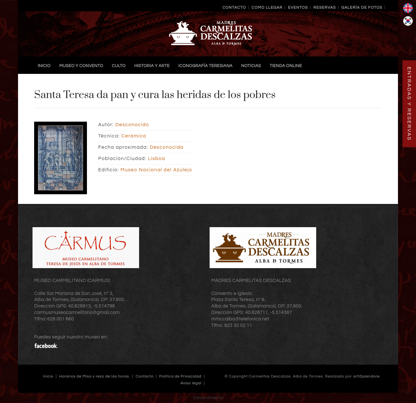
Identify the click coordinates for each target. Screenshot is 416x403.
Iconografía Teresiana (205, 66)
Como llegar (266, 7)
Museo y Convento (81, 66)
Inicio (44, 66)
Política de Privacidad (180, 376)
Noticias (251, 66)
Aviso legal (191, 383)
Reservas (324, 7)
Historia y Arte (152, 66)
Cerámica (134, 136)
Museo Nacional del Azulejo (156, 169)
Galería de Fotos (362, 7)
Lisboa (156, 158)
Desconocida (167, 147)
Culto (119, 66)
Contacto (234, 7)
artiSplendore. (367, 376)
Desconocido (132, 124)
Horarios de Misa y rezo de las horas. (94, 376)
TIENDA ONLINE (285, 66)
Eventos (298, 7)
